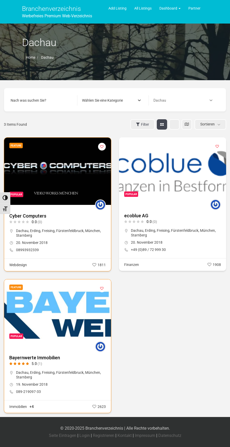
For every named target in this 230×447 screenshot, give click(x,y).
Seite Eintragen (62, 435)
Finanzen (131, 265)
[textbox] (102, 100)
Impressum (145, 435)
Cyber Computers (27, 216)
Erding (35, 231)
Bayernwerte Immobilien (34, 357)
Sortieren (207, 124)
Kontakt (124, 435)
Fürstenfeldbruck (70, 231)
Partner (194, 8)
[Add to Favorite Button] (102, 147)
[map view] (187, 124)
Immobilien (18, 407)
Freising (48, 231)
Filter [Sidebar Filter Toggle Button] (142, 124)
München (92, 231)
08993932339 (27, 250)
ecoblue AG (136, 215)
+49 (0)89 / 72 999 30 (148, 250)
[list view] (174, 124)
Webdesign (18, 265)
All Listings (143, 8)
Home (30, 57)
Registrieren (103, 435)
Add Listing (117, 8)
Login (84, 435)
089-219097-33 (28, 392)
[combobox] (111, 100)
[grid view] (162, 124)
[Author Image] (100, 204)
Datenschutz (169, 435)
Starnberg (24, 235)
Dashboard (170, 8)
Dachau (22, 231)
